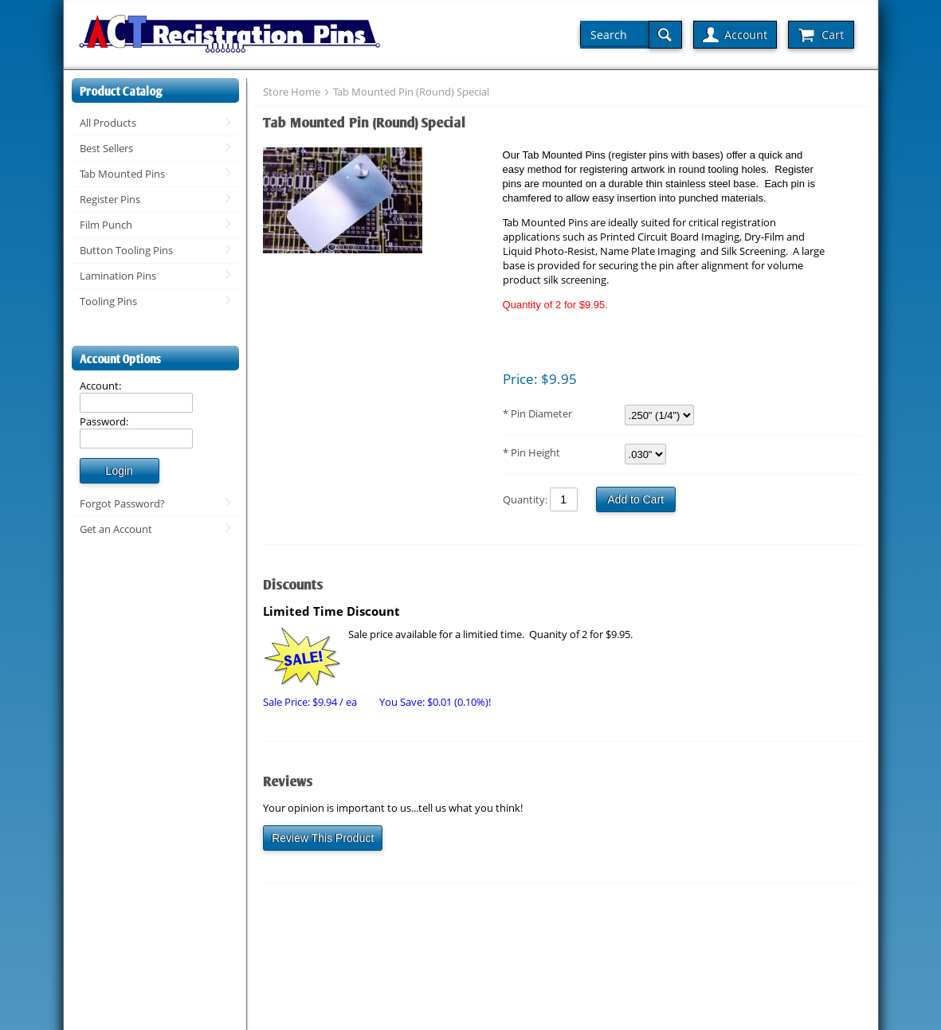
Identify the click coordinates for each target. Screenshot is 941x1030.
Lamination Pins (118, 275)
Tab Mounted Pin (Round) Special (411, 91)
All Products (108, 123)
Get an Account (116, 529)
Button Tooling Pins (126, 250)
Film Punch (106, 224)
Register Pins (110, 199)
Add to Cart (635, 499)
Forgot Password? (122, 503)
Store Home (291, 91)
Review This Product (323, 838)
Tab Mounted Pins (122, 173)
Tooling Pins (108, 301)
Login (118, 470)
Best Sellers (106, 148)
